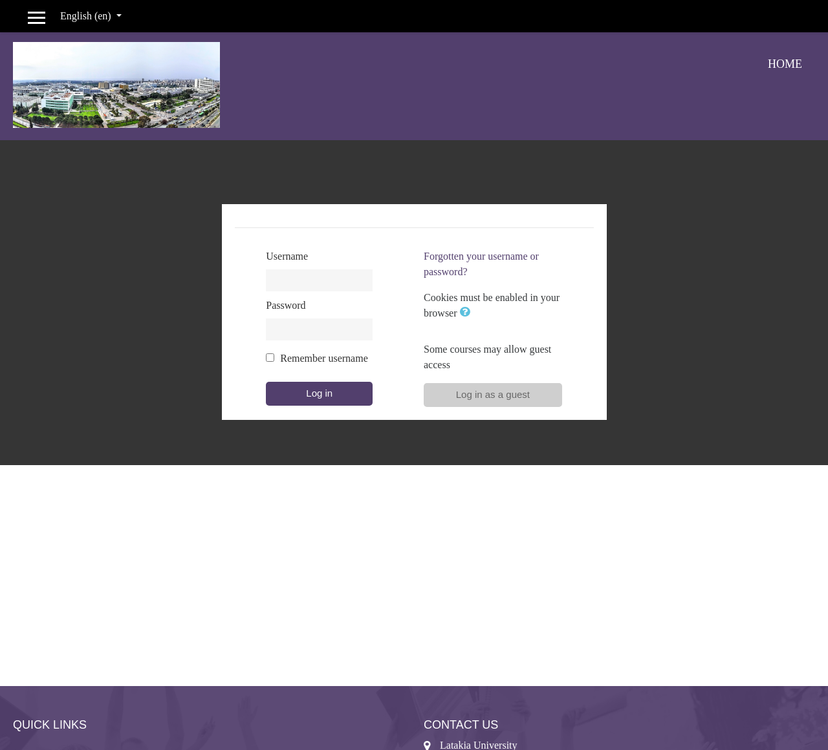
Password (285, 305)
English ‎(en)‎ (87, 15)
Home (785, 63)
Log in (319, 393)
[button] (467, 313)
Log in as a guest (493, 394)
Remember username (324, 358)
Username (287, 256)
